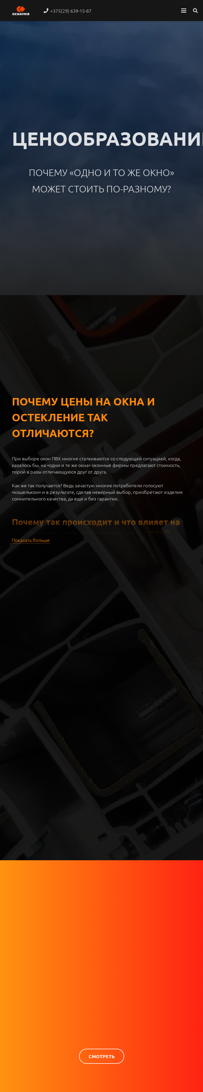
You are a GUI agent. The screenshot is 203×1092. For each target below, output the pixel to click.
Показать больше (31, 540)
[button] (183, 10)
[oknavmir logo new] (21, 10)
